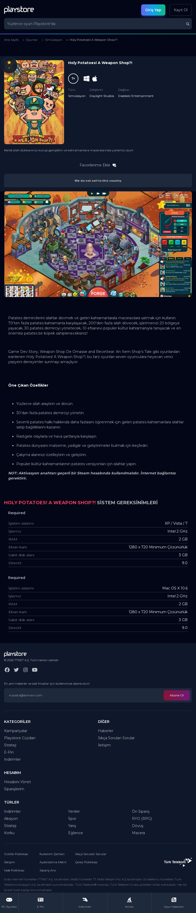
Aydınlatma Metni (53, 862)
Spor (72, 818)
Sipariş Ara (48, 870)
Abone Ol (177, 695)
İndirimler (12, 759)
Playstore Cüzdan (19, 738)
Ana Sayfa (11, 40)
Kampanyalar (15, 731)
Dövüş (137, 825)
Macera (138, 833)
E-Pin (9, 752)
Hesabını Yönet (17, 782)
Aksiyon (11, 818)
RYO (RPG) (142, 818)
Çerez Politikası (86, 862)
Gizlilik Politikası (16, 854)
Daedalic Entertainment (136, 96)
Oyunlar (32, 40)
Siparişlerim (14, 789)
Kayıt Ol (181, 10)
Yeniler (74, 811)
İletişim (104, 745)
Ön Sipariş (141, 811)
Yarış (72, 825)
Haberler (105, 731)
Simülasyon (53, 40)
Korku (9, 833)
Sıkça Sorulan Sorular (116, 738)
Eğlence (75, 833)
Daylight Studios (102, 96)
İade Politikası (14, 870)
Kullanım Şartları (52, 854)
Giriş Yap (153, 10)
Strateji (10, 745)
